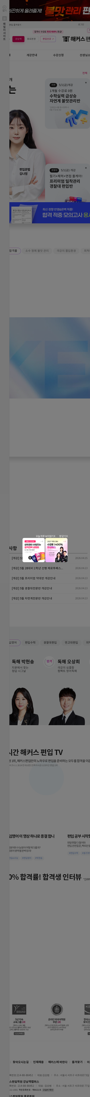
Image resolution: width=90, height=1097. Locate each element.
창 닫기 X (63, 536)
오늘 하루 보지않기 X (45, 536)
